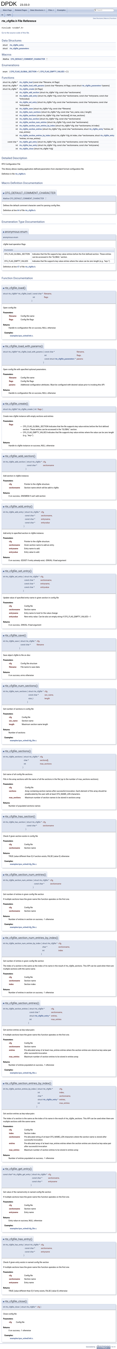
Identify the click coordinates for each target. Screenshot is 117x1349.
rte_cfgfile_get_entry (28, 142)
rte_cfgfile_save (26, 109)
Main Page (7, 10)
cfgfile (9, 15)
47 (18, 267)
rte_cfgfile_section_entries (30, 129)
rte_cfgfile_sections (27, 115)
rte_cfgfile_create (26, 89)
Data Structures (38, 11)
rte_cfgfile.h (20, 174)
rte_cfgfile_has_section (29, 119)
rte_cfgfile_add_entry (28, 96)
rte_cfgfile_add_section (29, 92)
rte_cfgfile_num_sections (30, 112)
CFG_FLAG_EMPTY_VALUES (52, 72)
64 (18, 210)
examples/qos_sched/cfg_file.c (23, 740)
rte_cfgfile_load (26, 82)
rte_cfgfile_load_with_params (31, 86)
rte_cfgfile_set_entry (28, 102)
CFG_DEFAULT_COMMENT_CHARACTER (28, 59)
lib (2, 15)
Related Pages (21, 10)
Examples (61, 10)
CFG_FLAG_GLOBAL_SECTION (23, 72)
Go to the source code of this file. (15, 33)
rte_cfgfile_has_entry (28, 145)
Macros (106, 18)
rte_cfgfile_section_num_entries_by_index (37, 126)
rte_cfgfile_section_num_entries (33, 122)
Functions (113, 18)
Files (51, 11)
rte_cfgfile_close (26, 149)
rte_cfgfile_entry (17, 45)
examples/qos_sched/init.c (21, 336)
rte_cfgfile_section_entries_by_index (34, 135)
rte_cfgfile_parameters (19, 48)
